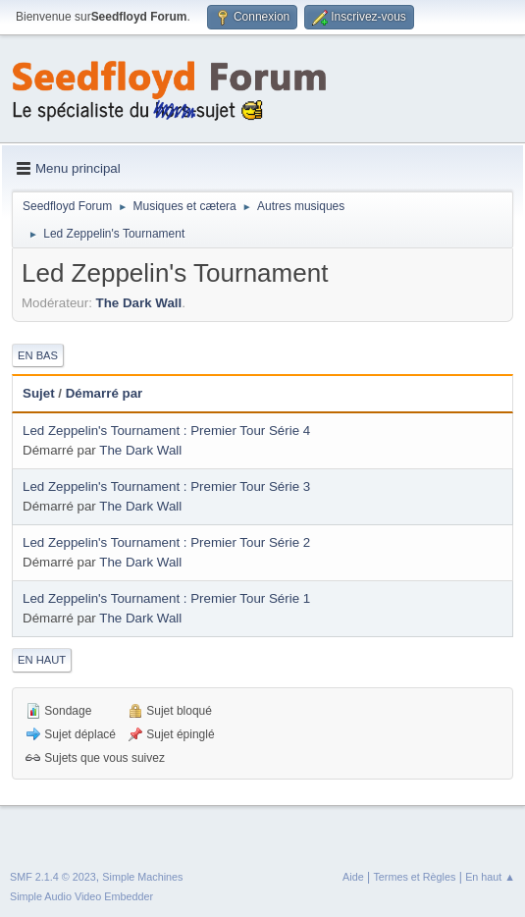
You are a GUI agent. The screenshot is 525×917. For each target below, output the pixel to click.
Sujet (39, 393)
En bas (38, 355)
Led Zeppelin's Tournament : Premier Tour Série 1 (166, 598)
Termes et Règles (414, 877)
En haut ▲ (490, 877)
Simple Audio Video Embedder (81, 896)
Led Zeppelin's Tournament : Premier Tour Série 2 (166, 542)
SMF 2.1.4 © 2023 (53, 877)
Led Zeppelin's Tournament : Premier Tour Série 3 (166, 486)
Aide (353, 877)
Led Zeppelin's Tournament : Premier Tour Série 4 (166, 430)
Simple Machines (142, 877)
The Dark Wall (139, 303)
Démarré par (104, 393)
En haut (42, 660)
